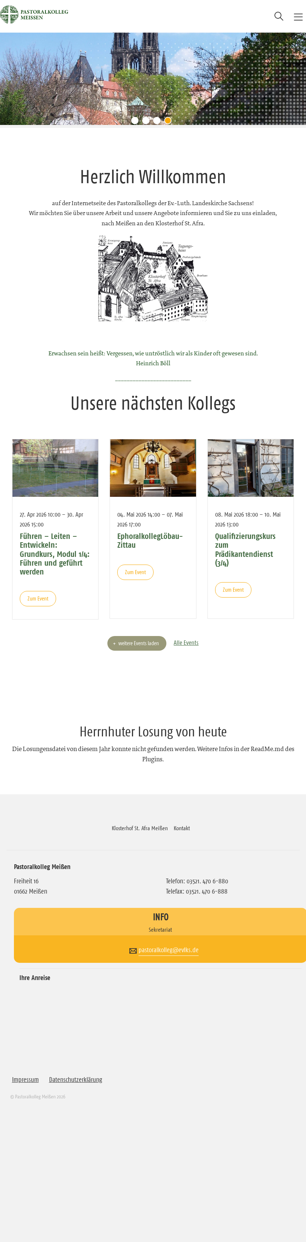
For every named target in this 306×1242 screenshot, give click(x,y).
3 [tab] (158, 122)
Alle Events (186, 643)
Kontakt (182, 828)
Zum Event (37, 598)
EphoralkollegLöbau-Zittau (150, 540)
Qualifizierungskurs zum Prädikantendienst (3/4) (245, 549)
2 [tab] (147, 122)
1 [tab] (136, 122)
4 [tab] (169, 122)
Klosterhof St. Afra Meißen (140, 828)
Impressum (25, 1080)
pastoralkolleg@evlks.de (169, 950)
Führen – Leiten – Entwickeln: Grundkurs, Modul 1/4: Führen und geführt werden (55, 554)
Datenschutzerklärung (75, 1080)
